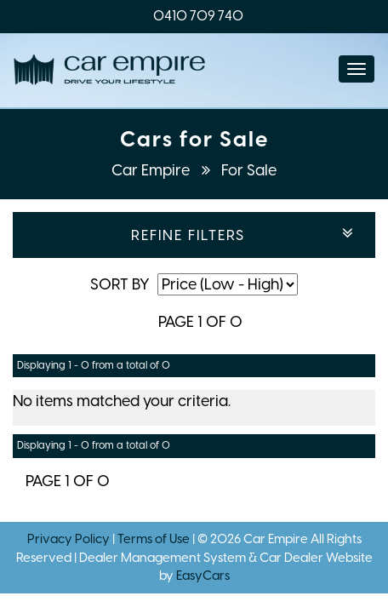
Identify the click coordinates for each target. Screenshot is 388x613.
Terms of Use (154, 539)
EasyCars (203, 575)
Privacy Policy (69, 539)
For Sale (249, 170)
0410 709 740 (198, 16)
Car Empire (152, 170)
